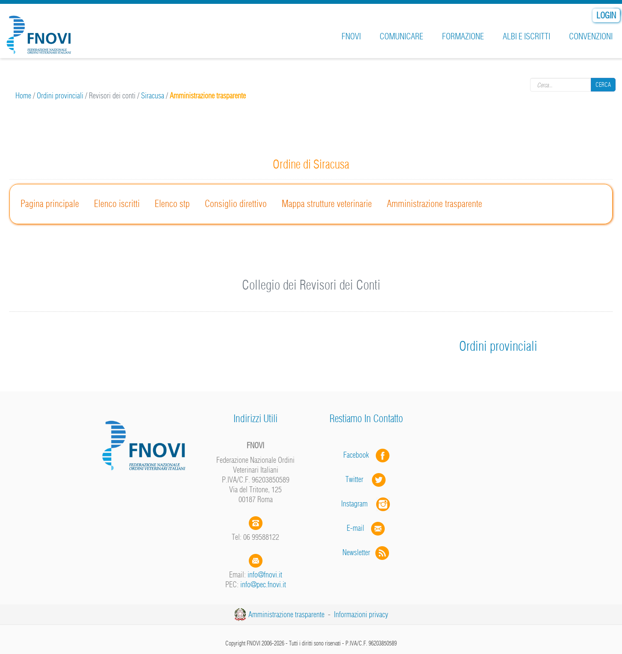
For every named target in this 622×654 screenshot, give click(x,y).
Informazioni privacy (361, 614)
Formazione (463, 36)
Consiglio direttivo (236, 204)
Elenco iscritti (117, 204)
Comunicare (401, 36)
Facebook (359, 455)
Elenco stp (172, 204)
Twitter (366, 479)
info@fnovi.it (265, 575)
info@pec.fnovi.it (263, 584)
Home (23, 96)
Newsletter (366, 552)
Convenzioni (591, 36)
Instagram (366, 504)
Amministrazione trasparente (434, 204)
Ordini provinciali (60, 96)
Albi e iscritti (526, 36)
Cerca (603, 84)
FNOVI (351, 36)
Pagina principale (50, 204)
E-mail (355, 528)
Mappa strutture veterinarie (327, 204)
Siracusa (152, 96)
